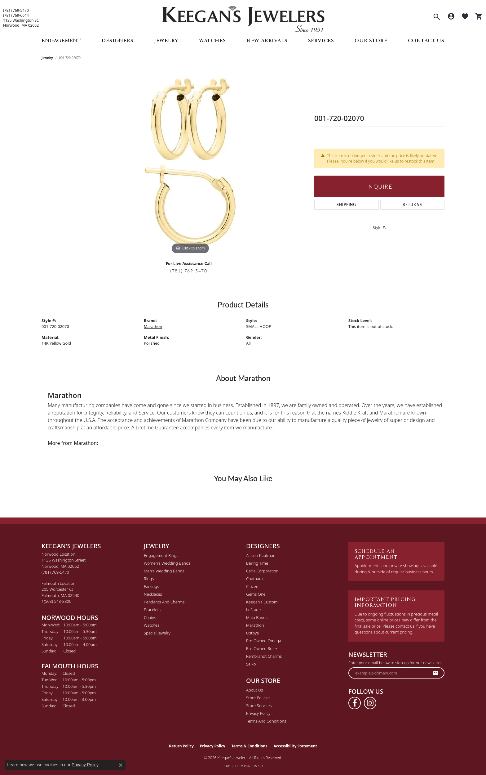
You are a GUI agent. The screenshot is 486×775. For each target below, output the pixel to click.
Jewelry (166, 40)
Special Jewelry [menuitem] (157, 633)
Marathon (153, 326)
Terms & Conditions (249, 746)
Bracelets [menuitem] (152, 609)
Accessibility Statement (295, 746)
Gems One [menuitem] (256, 594)
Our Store (371, 40)
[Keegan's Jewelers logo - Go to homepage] (243, 17)
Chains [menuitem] (150, 617)
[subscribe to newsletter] (435, 673)
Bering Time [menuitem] (257, 563)
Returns (412, 204)
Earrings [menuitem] (151, 586)
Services (321, 40)
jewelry (47, 58)
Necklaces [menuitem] (153, 594)
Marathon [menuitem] (255, 625)
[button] (436, 17)
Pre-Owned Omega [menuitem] (263, 640)
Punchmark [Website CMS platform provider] (253, 766)
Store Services (259, 705)
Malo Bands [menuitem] (256, 617)
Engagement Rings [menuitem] (161, 555)
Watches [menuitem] (151, 625)
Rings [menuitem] (149, 578)
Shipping (346, 204)
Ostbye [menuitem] (252, 633)
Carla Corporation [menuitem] (262, 571)
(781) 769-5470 (16, 10)
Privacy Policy (258, 713)
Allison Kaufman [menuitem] (261, 555)
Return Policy (181, 746)
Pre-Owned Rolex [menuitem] (261, 648)
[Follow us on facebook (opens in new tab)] (354, 703)
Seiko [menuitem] (251, 664)
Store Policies (258, 698)
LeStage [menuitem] (253, 609)
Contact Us (426, 40)
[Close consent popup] (120, 765)
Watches (212, 40)
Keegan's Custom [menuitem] (262, 602)
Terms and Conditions (266, 721)
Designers (117, 40)
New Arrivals (267, 40)
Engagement (61, 40)
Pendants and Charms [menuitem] (164, 602)
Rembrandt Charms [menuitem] (264, 656)
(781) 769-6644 (16, 15)
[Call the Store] (55, 572)
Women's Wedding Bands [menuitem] (167, 563)
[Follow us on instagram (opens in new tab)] (370, 703)
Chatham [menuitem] (254, 578)
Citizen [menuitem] (252, 586)
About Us (254, 690)
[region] (190, 162)
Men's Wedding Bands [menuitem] (164, 571)
